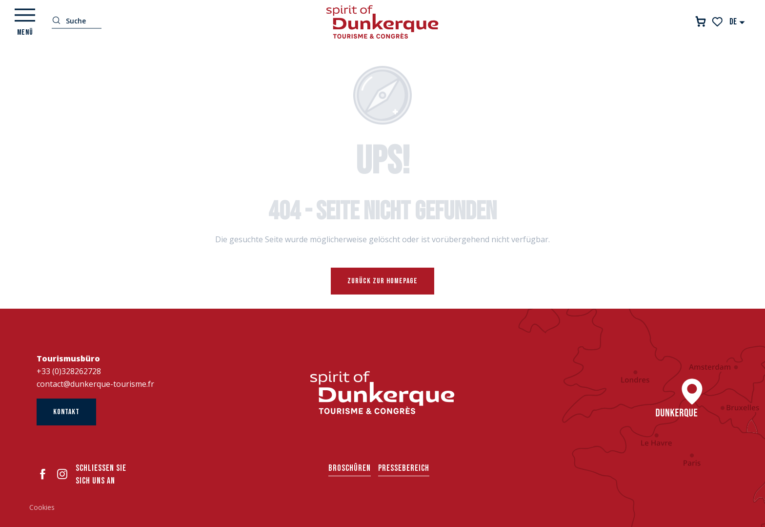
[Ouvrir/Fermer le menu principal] (25, 22)
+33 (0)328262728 (69, 371)
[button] (737, 22)
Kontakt (66, 412)
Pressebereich (403, 468)
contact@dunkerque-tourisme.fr (95, 384)
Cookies (42, 507)
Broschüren (349, 468)
